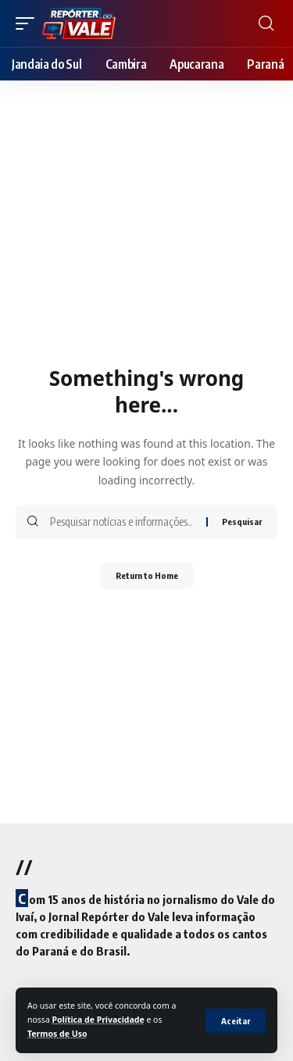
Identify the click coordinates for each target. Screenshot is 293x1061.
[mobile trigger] (29, 23)
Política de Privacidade (98, 1019)
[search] (266, 23)
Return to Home (147, 575)
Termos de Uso (57, 1033)
